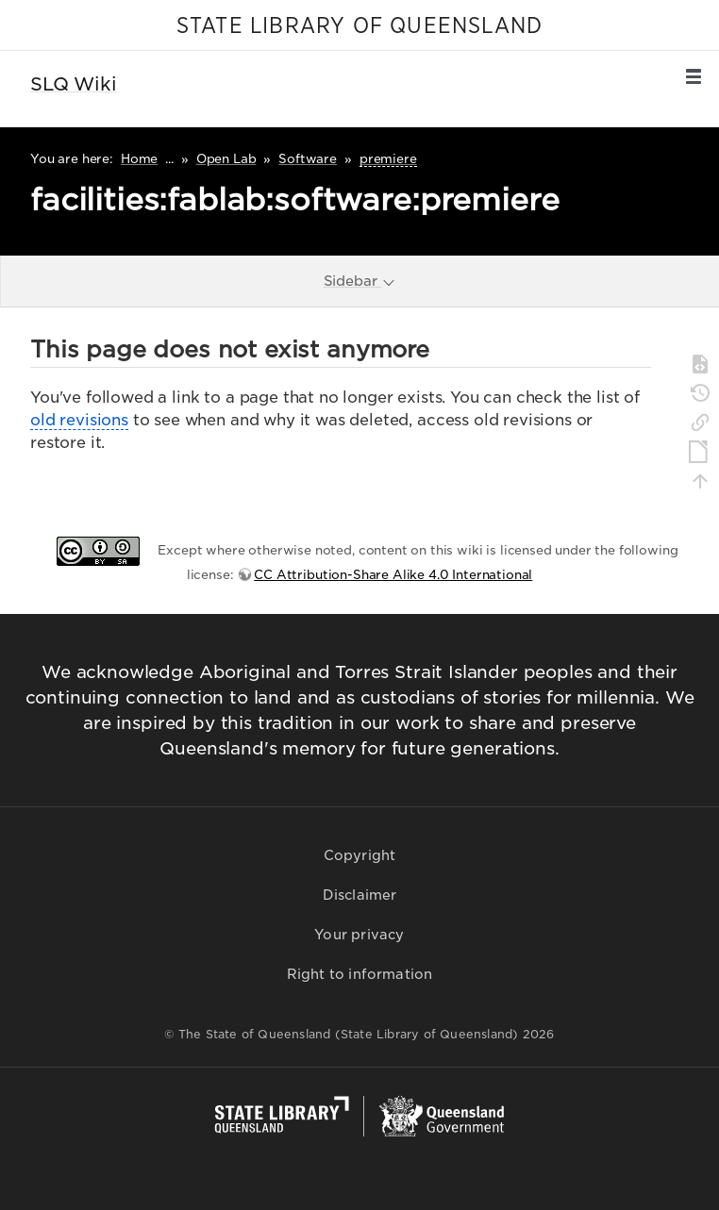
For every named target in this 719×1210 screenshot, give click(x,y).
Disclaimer (360, 895)
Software (307, 159)
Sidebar (360, 281)
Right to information (360, 974)
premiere (388, 159)
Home (139, 159)
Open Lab (226, 159)
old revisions (79, 420)
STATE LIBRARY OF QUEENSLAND (359, 26)
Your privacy (359, 934)
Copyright (360, 855)
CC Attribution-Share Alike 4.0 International (393, 575)
